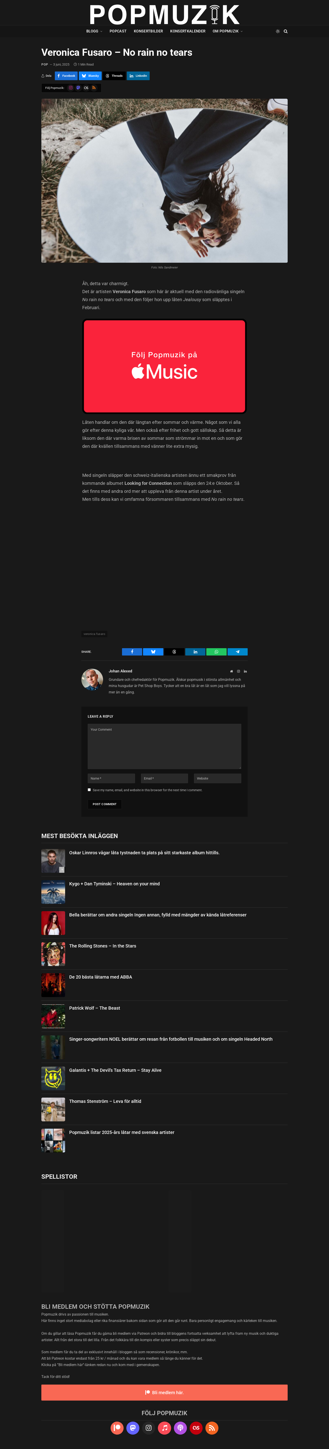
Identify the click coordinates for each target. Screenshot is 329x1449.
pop (44, 64)
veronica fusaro (94, 634)
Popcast (118, 31)
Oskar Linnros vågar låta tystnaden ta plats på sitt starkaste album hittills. (144, 852)
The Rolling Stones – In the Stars (102, 946)
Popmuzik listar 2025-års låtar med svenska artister (121, 1132)
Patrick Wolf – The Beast (94, 1008)
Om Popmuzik (226, 31)
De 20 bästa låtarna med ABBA (100, 977)
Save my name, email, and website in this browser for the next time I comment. (148, 790)
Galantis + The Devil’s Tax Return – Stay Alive (115, 1070)
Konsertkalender (187, 31)
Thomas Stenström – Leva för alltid (105, 1101)
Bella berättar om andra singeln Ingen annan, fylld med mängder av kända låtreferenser (158, 915)
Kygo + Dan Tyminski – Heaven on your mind (114, 883)
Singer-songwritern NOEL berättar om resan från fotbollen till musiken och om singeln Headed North (171, 1039)
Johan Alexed (120, 671)
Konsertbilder (148, 31)
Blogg (92, 31)
